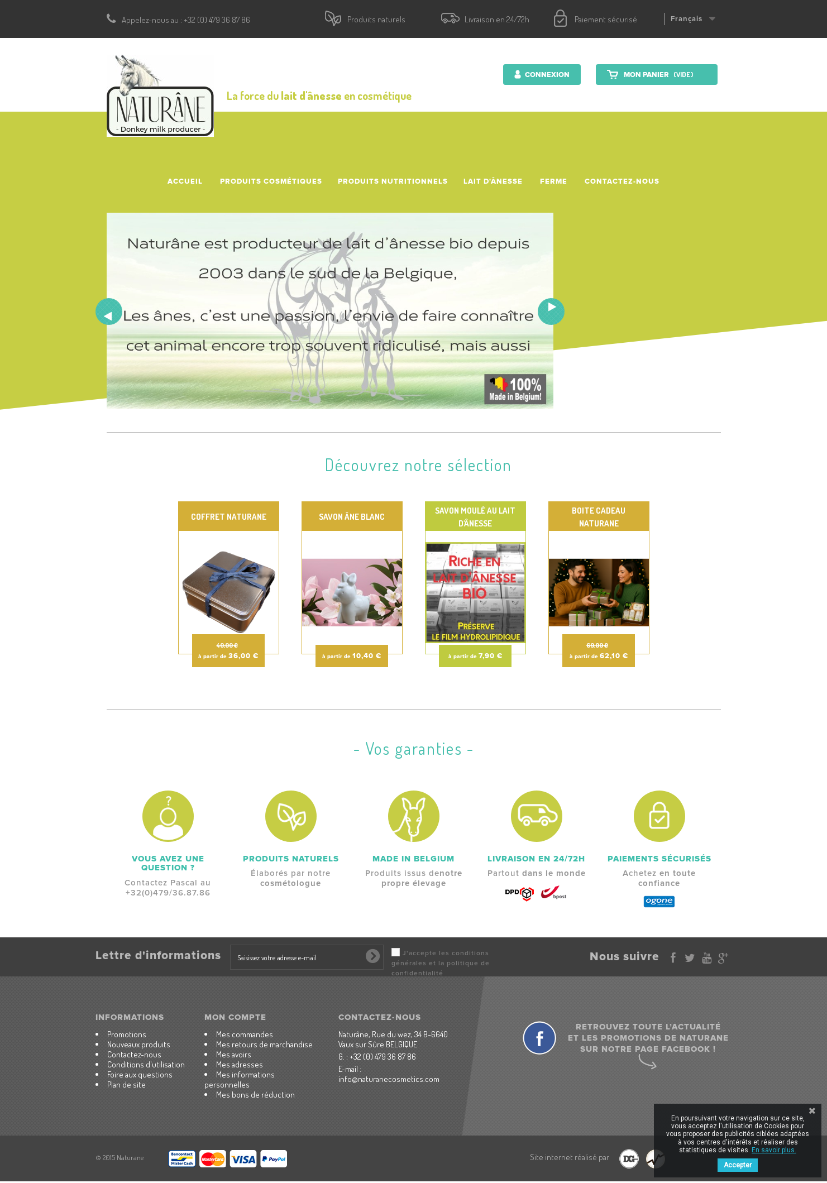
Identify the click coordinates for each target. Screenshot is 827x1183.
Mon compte (235, 1017)
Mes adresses (239, 1064)
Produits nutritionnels (393, 181)
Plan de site (126, 1084)
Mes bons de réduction (255, 1094)
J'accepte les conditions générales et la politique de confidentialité (440, 963)
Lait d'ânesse (493, 181)
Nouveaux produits (138, 1044)
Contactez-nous (622, 181)
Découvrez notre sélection (418, 464)
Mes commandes (244, 1034)
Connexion (546, 74)
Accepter (738, 1165)
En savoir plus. (774, 1150)
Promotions (126, 1034)
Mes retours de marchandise (264, 1044)
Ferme (553, 181)
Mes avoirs (233, 1054)
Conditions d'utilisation (146, 1064)
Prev (108, 311)
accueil (185, 181)
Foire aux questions (140, 1074)
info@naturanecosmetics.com (388, 1079)
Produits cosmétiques (271, 181)
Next (551, 311)
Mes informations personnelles (239, 1079)
